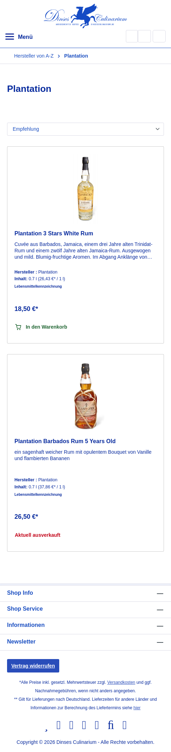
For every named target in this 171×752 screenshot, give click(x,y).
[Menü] (18, 37)
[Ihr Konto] (144, 36)
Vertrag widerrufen (33, 666)
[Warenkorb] (159, 36)
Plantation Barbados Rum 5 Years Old (65, 441)
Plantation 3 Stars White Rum (53, 233)
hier (137, 707)
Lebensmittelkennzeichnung (38, 286)
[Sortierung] (85, 129)
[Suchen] (132, 36)
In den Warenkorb (41, 327)
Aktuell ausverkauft (37, 535)
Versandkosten (121, 682)
